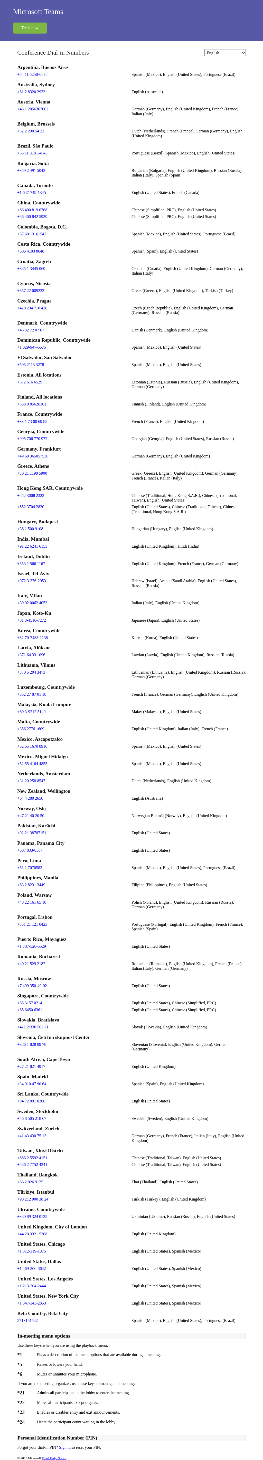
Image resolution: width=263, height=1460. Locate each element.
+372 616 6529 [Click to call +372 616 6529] (29, 382)
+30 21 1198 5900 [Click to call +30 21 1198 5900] (32, 473)
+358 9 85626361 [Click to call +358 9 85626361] (31, 404)
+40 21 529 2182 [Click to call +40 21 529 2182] (31, 964)
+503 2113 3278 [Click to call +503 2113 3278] (30, 364)
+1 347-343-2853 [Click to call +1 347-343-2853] (31, 1303)
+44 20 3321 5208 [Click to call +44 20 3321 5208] (32, 1234)
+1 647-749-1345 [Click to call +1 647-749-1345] (31, 192)
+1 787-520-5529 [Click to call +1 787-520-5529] (31, 946)
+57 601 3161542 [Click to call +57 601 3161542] (31, 234)
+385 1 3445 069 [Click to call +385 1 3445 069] (31, 268)
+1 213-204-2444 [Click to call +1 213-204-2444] (31, 1286)
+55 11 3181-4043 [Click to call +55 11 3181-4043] (32, 153)
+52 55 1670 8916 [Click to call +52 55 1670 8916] (32, 746)
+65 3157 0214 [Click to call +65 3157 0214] (29, 1003)
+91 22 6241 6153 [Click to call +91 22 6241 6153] (32, 546)
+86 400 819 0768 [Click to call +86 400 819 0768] (32, 210)
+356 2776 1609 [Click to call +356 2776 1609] (30, 729)
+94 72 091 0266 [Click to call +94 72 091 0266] (31, 1101)
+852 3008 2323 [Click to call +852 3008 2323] (30, 495)
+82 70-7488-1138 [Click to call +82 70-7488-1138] (32, 637)
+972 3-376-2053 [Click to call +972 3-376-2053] (31, 581)
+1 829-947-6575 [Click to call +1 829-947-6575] (31, 347)
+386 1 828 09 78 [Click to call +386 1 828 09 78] (31, 1044)
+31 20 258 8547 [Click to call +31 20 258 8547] (31, 781)
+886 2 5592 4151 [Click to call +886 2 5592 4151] (32, 1158)
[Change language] (225, 52)
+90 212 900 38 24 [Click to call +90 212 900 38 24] (32, 1199)
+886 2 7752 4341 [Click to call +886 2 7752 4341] (32, 1164)
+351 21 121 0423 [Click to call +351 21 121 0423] (32, 924)
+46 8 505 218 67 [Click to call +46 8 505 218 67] (31, 1118)
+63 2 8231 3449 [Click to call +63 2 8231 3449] (31, 885)
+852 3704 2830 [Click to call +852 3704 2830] (30, 507)
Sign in (65, 1447)
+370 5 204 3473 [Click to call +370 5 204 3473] (31, 672)
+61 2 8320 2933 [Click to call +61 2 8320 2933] (31, 92)
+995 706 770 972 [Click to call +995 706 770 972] (32, 438)
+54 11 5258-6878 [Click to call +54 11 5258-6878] (32, 74)
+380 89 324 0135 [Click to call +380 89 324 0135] (32, 1216)
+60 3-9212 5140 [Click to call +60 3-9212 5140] (31, 712)
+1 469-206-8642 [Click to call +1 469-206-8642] (31, 1268)
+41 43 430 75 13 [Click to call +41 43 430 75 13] (31, 1136)
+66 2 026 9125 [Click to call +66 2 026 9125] (30, 1182)
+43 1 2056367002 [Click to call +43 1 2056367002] (32, 109)
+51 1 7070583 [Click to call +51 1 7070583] (29, 867)
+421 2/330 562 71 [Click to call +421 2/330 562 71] (32, 1027)
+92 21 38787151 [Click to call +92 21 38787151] (31, 833)
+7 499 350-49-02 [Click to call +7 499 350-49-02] (32, 986)
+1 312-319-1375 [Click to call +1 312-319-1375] (31, 1251)
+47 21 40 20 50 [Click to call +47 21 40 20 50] (30, 816)
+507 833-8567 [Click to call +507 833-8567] (29, 850)
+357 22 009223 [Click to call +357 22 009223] (30, 290)
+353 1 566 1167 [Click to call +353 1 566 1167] (31, 563)
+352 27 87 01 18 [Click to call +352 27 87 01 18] (31, 694)
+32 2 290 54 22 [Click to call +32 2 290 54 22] (30, 131)
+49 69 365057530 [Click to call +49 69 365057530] (32, 456)
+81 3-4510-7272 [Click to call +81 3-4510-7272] (31, 620)
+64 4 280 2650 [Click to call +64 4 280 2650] (30, 798)
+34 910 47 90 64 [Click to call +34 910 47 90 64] (31, 1084)
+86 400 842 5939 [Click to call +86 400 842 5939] (32, 216)
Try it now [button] (30, 28)
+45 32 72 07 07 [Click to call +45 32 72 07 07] (30, 330)
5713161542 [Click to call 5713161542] (27, 1320)
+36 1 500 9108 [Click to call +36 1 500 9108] (30, 529)
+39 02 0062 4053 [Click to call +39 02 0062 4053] (32, 603)
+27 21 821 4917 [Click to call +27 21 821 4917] (31, 1066)
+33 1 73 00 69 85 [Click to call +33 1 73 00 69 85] (32, 421)
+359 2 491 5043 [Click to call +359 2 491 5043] (31, 170)
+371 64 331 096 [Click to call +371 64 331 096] (31, 655)
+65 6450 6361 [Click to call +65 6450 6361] (29, 1010)
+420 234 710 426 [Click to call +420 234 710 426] (32, 308)
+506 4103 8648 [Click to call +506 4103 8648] (30, 251)
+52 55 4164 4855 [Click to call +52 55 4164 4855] (32, 764)
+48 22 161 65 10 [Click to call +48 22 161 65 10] (31, 902)
